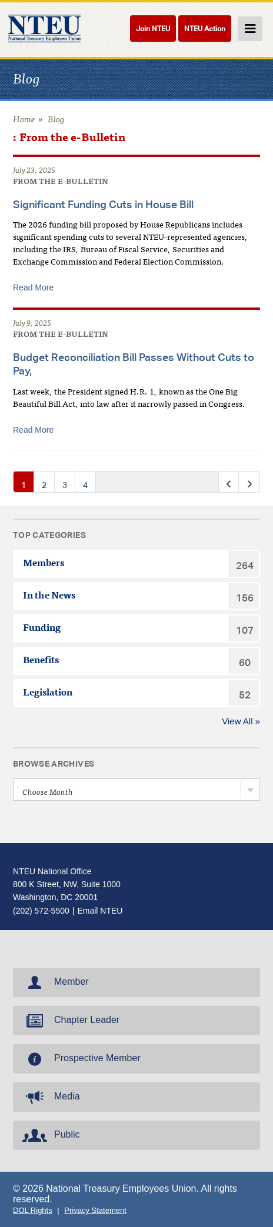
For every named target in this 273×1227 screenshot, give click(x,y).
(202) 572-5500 (41, 910)
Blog (56, 120)
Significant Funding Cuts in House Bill (103, 204)
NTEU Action (204, 28)
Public (50, 1135)
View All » (241, 721)
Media (50, 1097)
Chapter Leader (69, 1020)
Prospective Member (80, 1058)
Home (24, 120)
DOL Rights (32, 1210)
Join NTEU (153, 28)
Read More (33, 287)
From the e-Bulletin (60, 182)
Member (54, 982)
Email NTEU (99, 910)
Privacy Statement (95, 1210)
